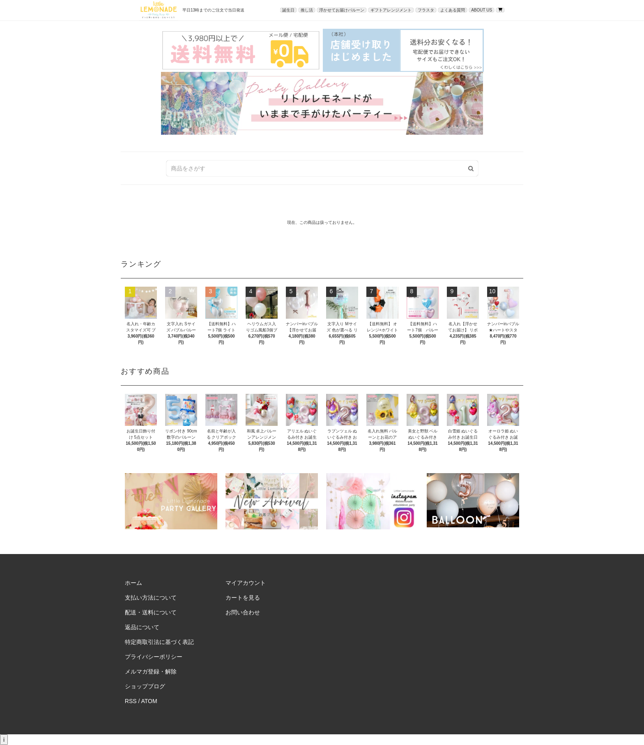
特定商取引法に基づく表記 (159, 642)
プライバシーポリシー (153, 656)
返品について (142, 627)
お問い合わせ (242, 612)
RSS (131, 701)
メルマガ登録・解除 (151, 671)
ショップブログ (145, 686)
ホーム (133, 582)
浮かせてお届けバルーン (341, 10)
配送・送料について (151, 612)
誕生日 (288, 10)
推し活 (307, 10)
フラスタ (426, 10)
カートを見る (242, 597)
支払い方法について (151, 597)
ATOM (149, 701)
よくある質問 (452, 10)
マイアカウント (245, 582)
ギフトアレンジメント (391, 10)
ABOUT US (481, 10)
